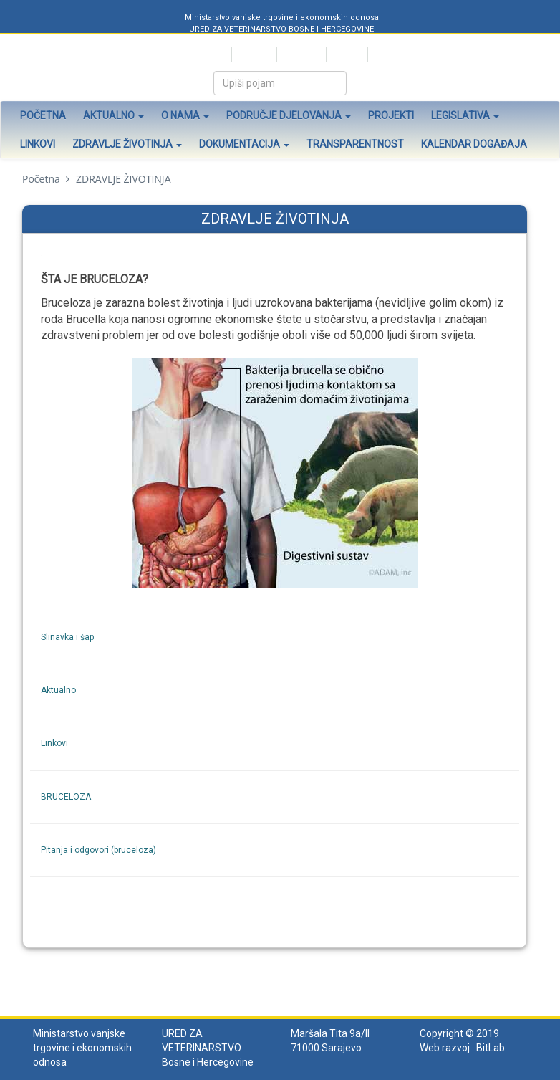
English (346, 54)
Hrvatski (253, 54)
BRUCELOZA (66, 797)
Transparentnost (355, 144)
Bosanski (300, 54)
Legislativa (465, 115)
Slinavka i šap (67, 637)
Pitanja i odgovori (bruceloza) (98, 850)
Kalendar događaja (474, 144)
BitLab (490, 1047)
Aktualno (113, 115)
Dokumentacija (244, 144)
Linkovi (37, 144)
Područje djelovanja (288, 115)
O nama (185, 115)
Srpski (212, 54)
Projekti (391, 115)
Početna (43, 115)
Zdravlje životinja (127, 144)
